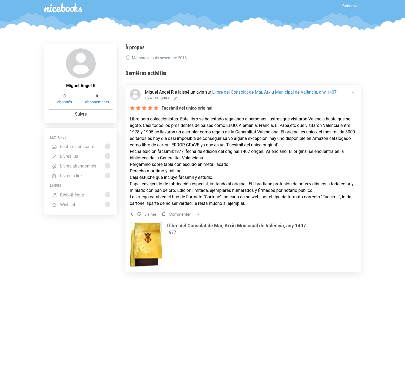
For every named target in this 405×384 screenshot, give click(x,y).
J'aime (146, 214)
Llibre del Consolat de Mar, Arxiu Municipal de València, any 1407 (274, 92)
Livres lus (80, 156)
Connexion (351, 6)
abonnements (97, 102)
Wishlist (80, 204)
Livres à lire (80, 175)
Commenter (176, 214)
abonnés (64, 102)
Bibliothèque (80, 195)
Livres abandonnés (80, 166)
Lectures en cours (80, 146)
